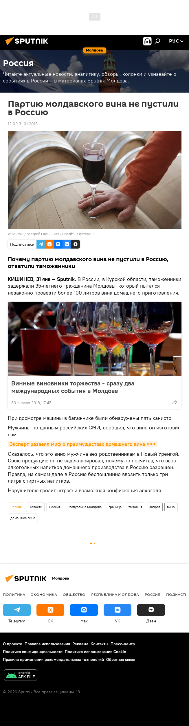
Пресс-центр (123, 643)
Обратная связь (120, 659)
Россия (16, 507)
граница (115, 507)
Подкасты (177, 594)
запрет (154, 507)
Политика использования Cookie (95, 651)
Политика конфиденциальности (33, 651)
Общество (74, 594)
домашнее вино (22, 518)
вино (171, 507)
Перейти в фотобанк (78, 233)
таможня (135, 507)
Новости (35, 507)
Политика (14, 594)
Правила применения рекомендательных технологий (53, 659)
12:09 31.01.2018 (23, 123)
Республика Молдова (84, 507)
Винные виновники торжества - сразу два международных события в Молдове (72, 386)
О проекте (12, 643)
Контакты (99, 643)
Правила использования (47, 643)
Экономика (44, 594)
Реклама (80, 643)
